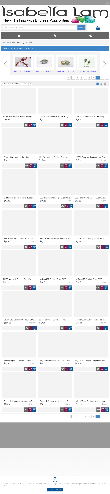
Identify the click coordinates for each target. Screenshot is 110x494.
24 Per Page (26, 84)
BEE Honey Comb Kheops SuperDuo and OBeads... (24, 238)
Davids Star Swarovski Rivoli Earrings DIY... (19, 117)
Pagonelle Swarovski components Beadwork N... (59, 360)
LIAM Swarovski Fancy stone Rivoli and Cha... (21, 198)
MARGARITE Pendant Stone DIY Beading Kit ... (58, 279)
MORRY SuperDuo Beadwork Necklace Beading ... (23, 360)
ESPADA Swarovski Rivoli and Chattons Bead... (58, 238)
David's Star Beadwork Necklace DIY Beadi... (21, 320)
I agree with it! (55, 490)
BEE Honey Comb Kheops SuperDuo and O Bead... (60, 198)
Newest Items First (11, 84)
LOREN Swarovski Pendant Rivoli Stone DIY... (56, 157)
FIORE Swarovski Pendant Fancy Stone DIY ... (20, 279)
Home (6, 42)
